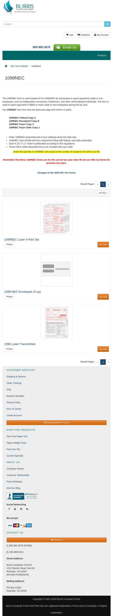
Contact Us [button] (57, 540)
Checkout (84, 35)
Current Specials (14, 455)
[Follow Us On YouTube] (15, 509)
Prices (9, 244)
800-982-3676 (41, 47)
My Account (101, 35)
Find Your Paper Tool (16, 436)
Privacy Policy (13, 402)
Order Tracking (13, 383)
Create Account (14, 415)
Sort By (103, 193)
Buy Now (103, 245)
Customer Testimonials (17, 475)
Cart (69, 35)
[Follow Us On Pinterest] (21, 509)
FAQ (8, 389)
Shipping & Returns (16, 376)
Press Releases (14, 481)
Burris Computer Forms (68, 599)
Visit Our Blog (13, 488)
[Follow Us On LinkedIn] (27, 509)
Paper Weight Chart (16, 443)
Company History (15, 468)
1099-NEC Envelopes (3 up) (22, 291)
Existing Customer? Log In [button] (56, 422)
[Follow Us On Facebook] (9, 509)
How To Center (13, 409)
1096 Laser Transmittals (19, 344)
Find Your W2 (13, 449)
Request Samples (15, 396)
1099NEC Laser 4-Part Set (21, 239)
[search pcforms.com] (107, 24)
